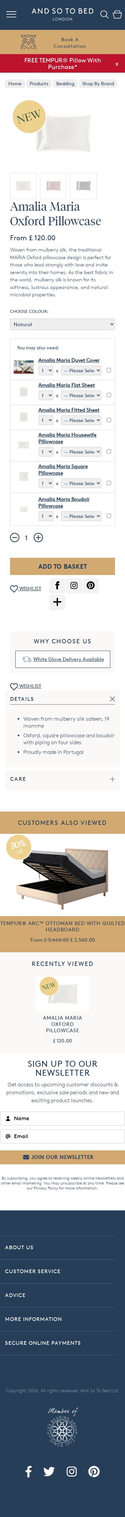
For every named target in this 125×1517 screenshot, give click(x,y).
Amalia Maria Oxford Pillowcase (62, 1024)
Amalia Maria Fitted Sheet (68, 410)
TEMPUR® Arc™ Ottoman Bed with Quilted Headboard (62, 926)
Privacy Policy (46, 1188)
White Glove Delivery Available (68, 659)
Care (18, 779)
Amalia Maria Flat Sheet (66, 385)
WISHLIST (25, 589)
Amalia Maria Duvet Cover (69, 360)
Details (22, 699)
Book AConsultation (70, 42)
